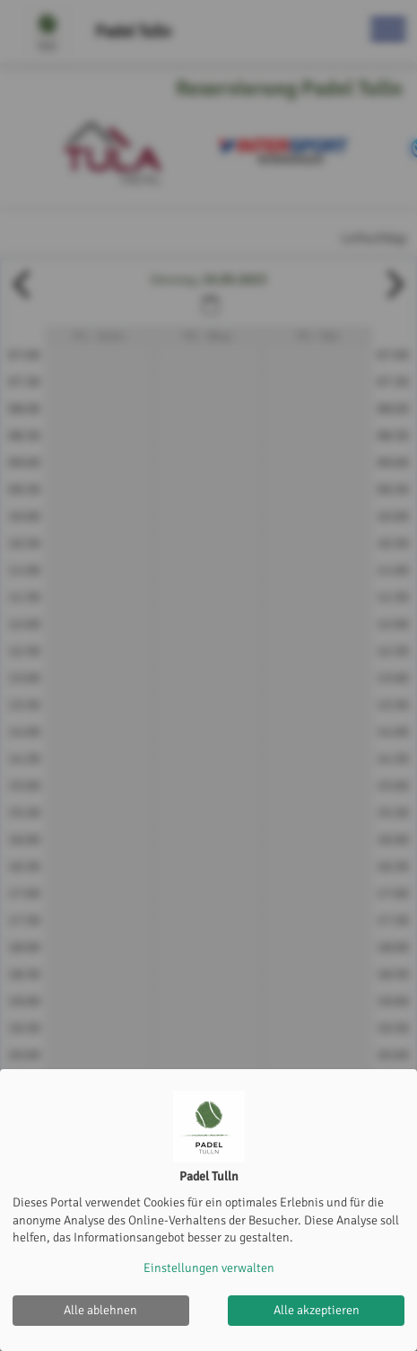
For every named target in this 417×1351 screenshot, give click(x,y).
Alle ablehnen (100, 1310)
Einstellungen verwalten (208, 1268)
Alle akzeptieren (317, 1310)
